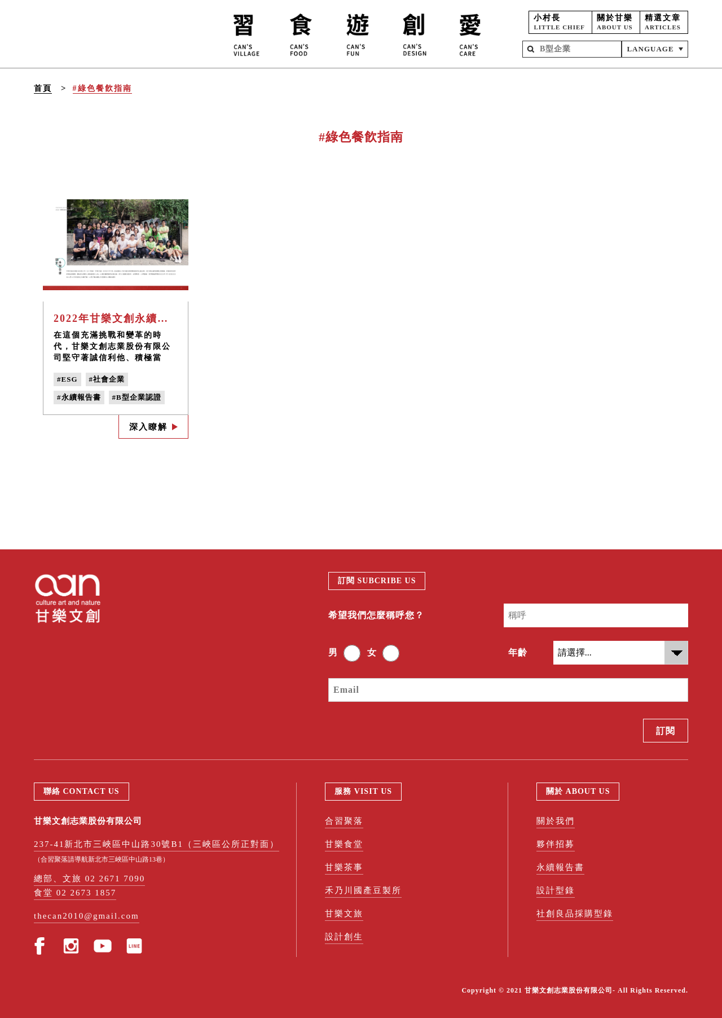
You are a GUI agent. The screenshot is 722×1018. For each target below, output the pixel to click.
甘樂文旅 (344, 913)
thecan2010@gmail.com (86, 915)
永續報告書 (560, 867)
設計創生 (344, 936)
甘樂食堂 (344, 844)
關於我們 (555, 820)
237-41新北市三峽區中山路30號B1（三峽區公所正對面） (156, 844)
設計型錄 (555, 890)
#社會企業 (107, 379)
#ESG (67, 379)
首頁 (43, 88)
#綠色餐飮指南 (102, 88)
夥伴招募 (555, 844)
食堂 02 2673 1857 (75, 892)
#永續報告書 (79, 397)
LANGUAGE (650, 49)
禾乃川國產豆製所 (363, 890)
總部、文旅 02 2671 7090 (89, 878)
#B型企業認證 (136, 397)
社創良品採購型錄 (574, 913)
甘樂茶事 (344, 867)
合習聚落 (344, 820)
